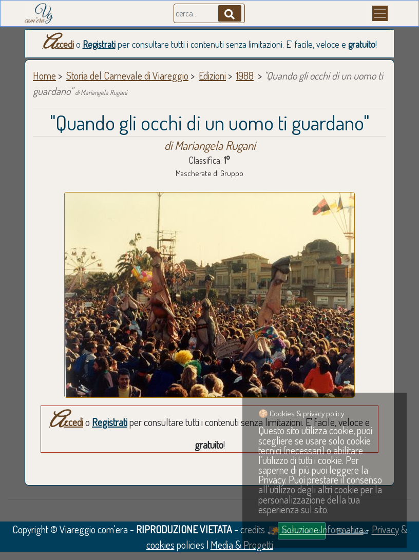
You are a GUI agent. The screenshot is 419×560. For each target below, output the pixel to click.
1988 (245, 75)
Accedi (58, 44)
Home (44, 75)
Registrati (99, 44)
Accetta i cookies (301, 530)
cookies (160, 544)
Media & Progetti (242, 544)
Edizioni (212, 75)
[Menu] (380, 13)
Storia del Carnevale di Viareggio (127, 75)
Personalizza (352, 530)
